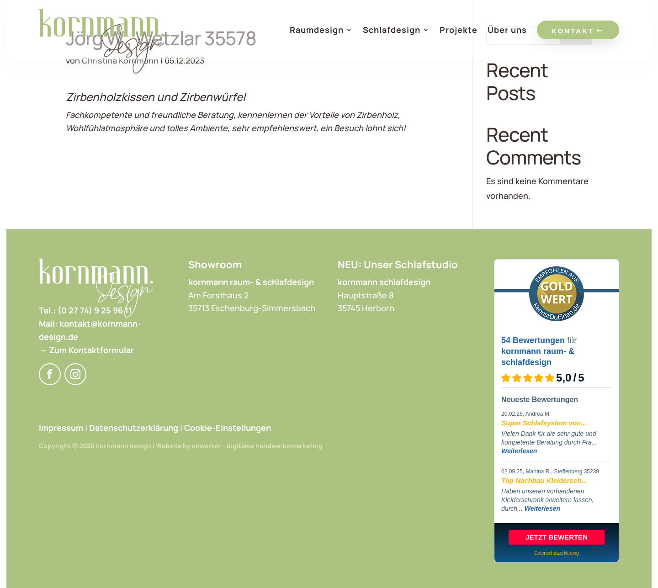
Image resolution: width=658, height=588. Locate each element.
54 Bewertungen (533, 340)
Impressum (61, 427)
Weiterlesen (519, 451)
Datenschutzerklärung (133, 427)
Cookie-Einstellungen (227, 427)
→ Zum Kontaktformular (86, 349)
